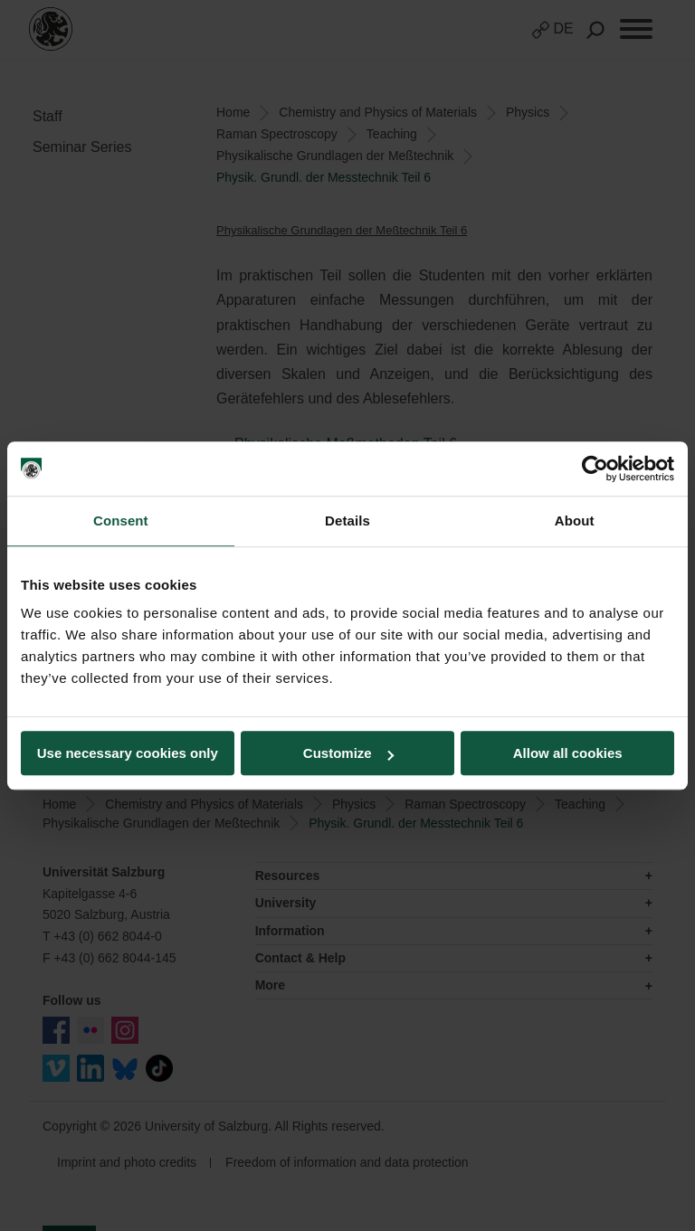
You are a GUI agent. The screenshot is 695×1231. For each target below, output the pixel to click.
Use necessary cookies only (127, 753)
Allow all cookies (568, 753)
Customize (348, 753)
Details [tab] (347, 520)
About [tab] (575, 520)
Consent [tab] (120, 520)
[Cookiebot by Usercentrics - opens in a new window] (595, 468)
